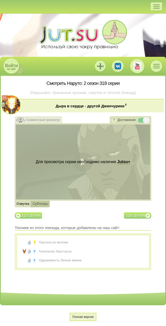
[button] (156, 7)
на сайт (11, 66)
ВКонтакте (118, 66)
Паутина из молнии (53, 242)
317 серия (31, 216)
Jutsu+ (100, 66)
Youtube (137, 66)
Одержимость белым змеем (60, 260)
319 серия (135, 216)
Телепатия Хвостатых (55, 251)
